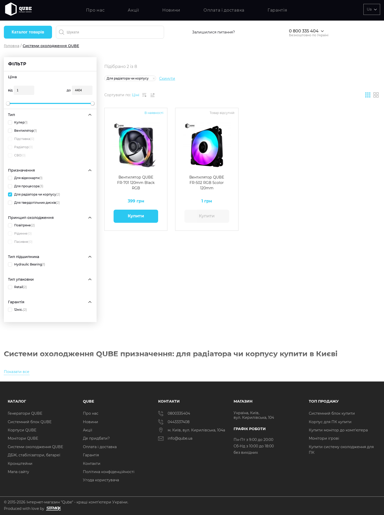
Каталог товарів (28, 32)
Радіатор (20, 147)
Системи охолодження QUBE (35, 447)
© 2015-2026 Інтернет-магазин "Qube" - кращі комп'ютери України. (66, 502)
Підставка (21, 139)
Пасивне (20, 242)
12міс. (17, 310)
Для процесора (25, 186)
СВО (16, 155)
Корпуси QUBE (22, 430)
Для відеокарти (25, 178)
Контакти (91, 463)
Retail (17, 287)
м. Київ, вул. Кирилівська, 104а (191, 430)
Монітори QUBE (23, 438)
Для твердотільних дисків (34, 203)
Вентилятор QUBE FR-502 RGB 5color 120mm (206, 182)
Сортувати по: (117, 95)
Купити (136, 216)
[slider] (8, 103)
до (69, 90)
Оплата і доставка (223, 10)
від (10, 90)
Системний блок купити (332, 413)
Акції (133, 10)
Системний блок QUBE (30, 422)
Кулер (18, 122)
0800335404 (174, 413)
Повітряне (21, 225)
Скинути (167, 78)
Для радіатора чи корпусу (34, 194)
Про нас (95, 10)
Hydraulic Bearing (26, 264)
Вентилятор (22, 131)
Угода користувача (101, 480)
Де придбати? (96, 438)
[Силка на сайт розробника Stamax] (52, 508)
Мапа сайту (18, 471)
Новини (171, 10)
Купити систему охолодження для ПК (341, 450)
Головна (11, 45)
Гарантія (277, 10)
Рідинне (20, 234)
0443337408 (174, 421)
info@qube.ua (175, 438)
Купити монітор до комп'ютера (338, 430)
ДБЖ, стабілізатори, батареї (34, 455)
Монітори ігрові (324, 438)
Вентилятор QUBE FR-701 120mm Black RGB (136, 182)
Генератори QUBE (25, 413)
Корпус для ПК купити (330, 422)
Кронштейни (20, 463)
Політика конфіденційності (108, 471)
